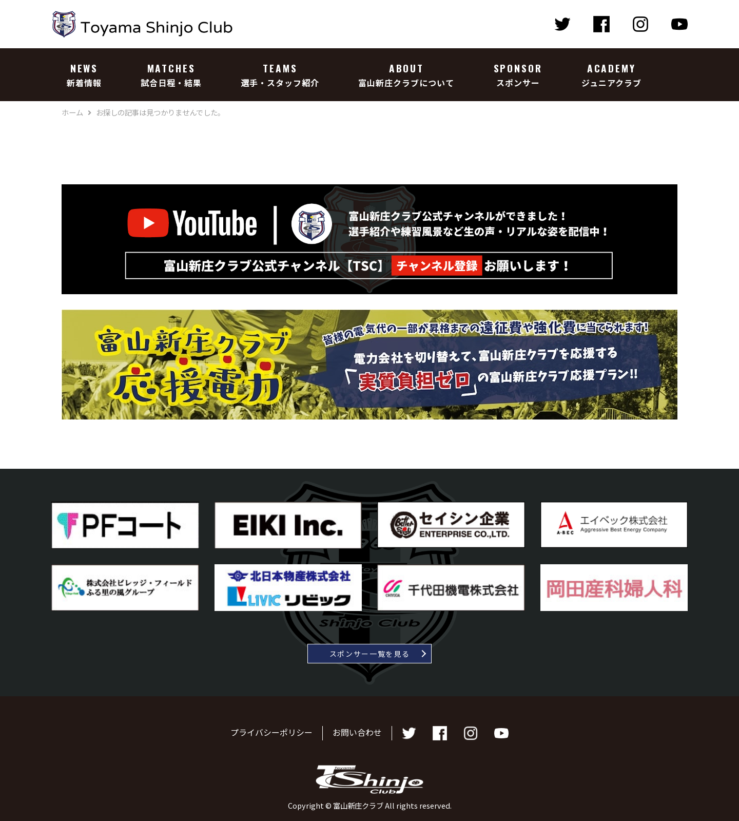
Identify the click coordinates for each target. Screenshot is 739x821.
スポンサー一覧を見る (369, 653)
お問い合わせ (357, 732)
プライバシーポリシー (271, 732)
